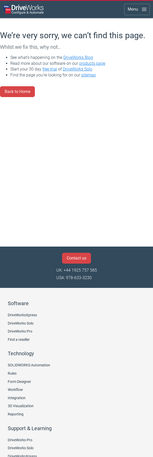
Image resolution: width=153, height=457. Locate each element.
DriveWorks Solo (77, 69)
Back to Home (17, 91)
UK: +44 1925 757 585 (76, 270)
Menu (137, 9)
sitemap (88, 75)
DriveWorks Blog (78, 57)
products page (92, 63)
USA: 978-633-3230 (74, 277)
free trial (49, 69)
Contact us (76, 258)
